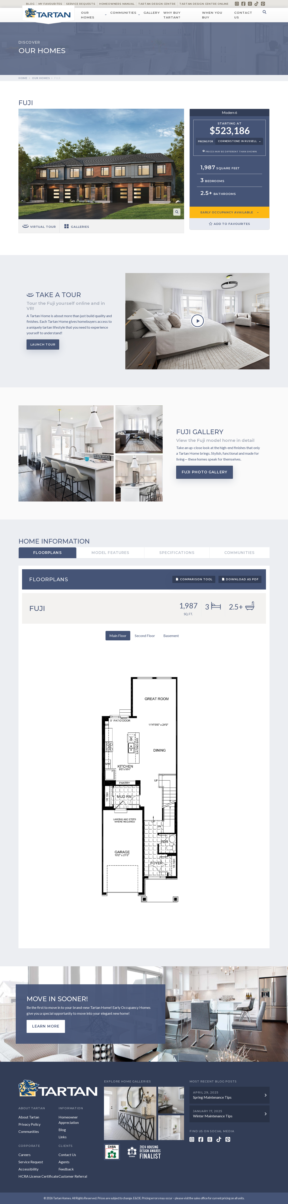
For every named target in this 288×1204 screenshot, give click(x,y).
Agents (64, 1162)
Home (22, 78)
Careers (24, 1154)
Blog (30, 3)
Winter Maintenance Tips (212, 1116)
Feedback (66, 1169)
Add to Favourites (229, 224)
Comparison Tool (193, 579)
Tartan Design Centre (157, 3)
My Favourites (50, 3)
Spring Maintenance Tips (212, 1097)
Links (62, 1137)
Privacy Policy (29, 1124)
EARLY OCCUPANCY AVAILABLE (226, 212)
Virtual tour (39, 226)
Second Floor (145, 635)
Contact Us (243, 15)
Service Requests (80, 3)
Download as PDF (240, 579)
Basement (171, 635)
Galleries (76, 226)
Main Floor (117, 635)
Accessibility (28, 1169)
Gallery (152, 12)
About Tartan (28, 1117)
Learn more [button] (45, 1026)
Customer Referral (72, 1176)
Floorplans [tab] (47, 553)
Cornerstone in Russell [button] (237, 141)
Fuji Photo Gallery (204, 472)
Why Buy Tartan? (171, 15)
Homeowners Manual (117, 3)
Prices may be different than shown (229, 151)
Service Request (30, 1162)
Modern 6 (229, 112)
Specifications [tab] (177, 553)
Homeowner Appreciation (68, 1120)
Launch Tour (42, 344)
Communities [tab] (239, 553)
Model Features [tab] (110, 553)
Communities (123, 12)
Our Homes (87, 15)
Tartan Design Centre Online (204, 3)
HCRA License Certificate (38, 1176)
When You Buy (212, 15)
